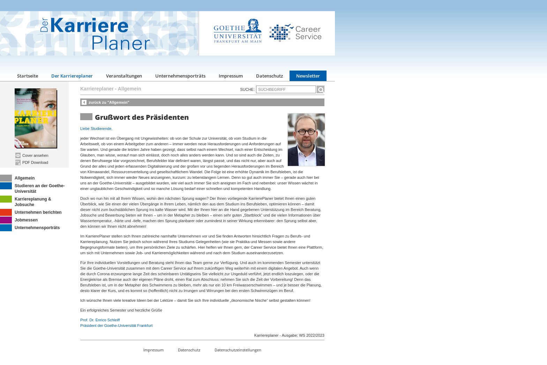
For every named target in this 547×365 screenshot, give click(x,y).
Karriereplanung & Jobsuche (25, 201)
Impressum (231, 76)
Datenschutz (269, 76)
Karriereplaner (97, 89)
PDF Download (31, 162)
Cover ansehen (31, 155)
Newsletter (308, 76)
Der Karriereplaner (72, 76)
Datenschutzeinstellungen (238, 349)
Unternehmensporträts (180, 76)
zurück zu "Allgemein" (109, 102)
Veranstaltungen (124, 76)
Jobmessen (19, 220)
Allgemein (17, 178)
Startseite (27, 76)
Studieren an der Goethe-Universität (32, 188)
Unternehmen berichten (31, 212)
